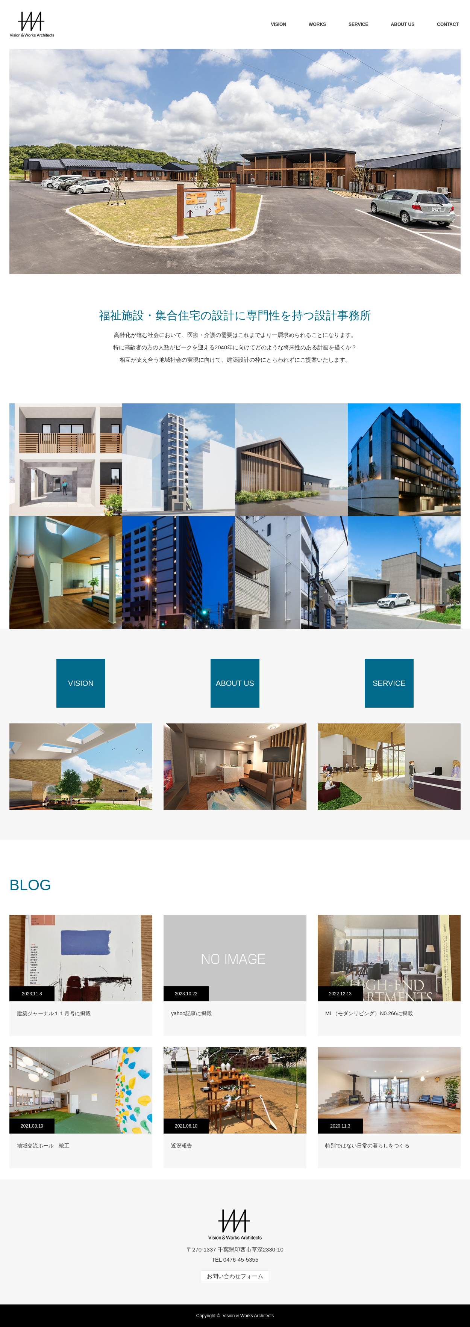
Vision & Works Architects (248, 1315)
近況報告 (181, 1146)
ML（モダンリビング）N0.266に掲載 (369, 1013)
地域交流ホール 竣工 (43, 1146)
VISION (278, 24)
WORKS (317, 24)
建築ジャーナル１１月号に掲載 (54, 1013)
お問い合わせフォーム (235, 1276)
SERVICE (358, 24)
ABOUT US (403, 24)
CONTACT (448, 24)
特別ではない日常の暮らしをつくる (367, 1146)
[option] (235, 161)
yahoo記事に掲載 (191, 1013)
